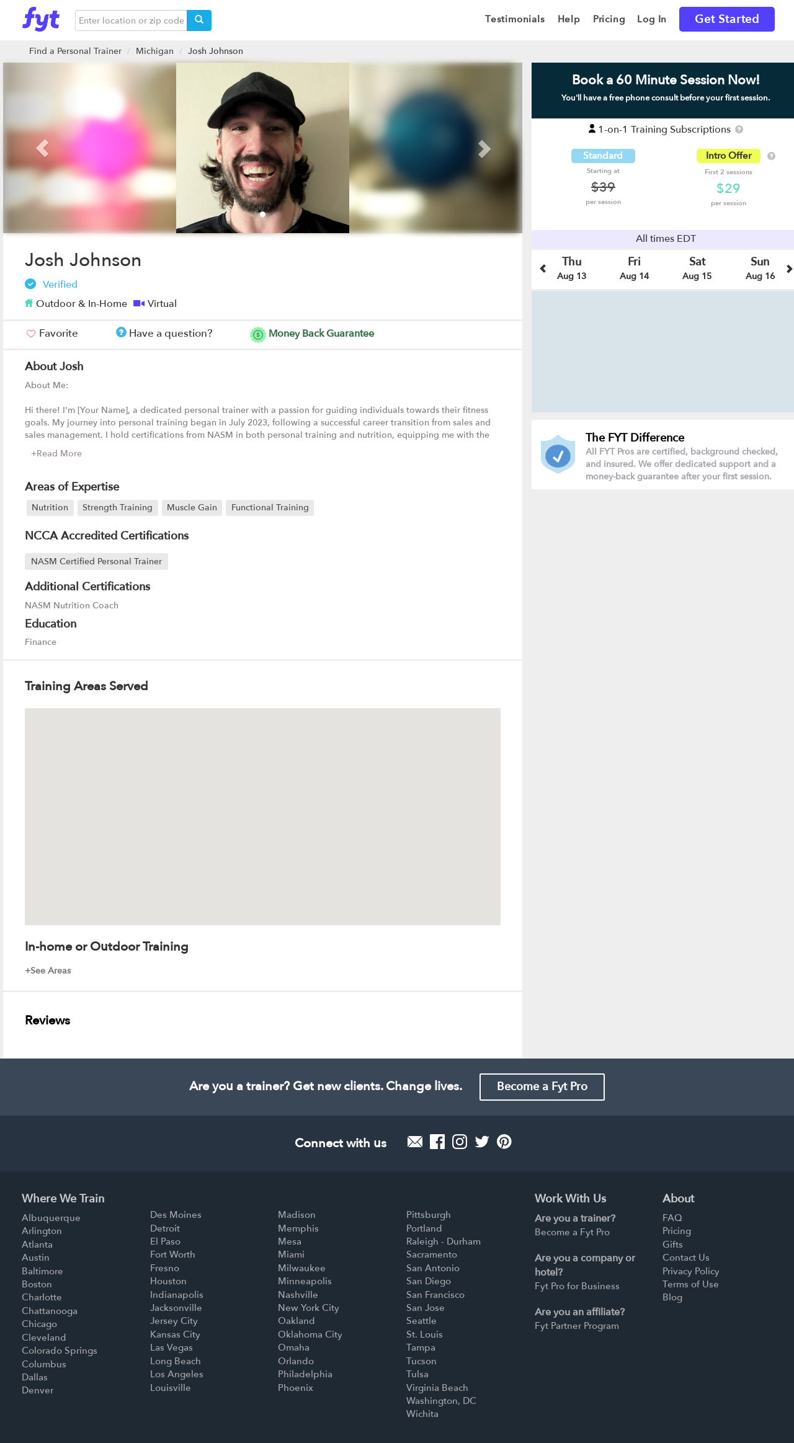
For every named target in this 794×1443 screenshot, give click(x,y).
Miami (291, 1254)
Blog (672, 1297)
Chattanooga (50, 1311)
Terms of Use (690, 1284)
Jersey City (174, 1321)
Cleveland (44, 1337)
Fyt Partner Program (577, 1326)
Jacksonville (176, 1308)
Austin (36, 1257)
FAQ (672, 1218)
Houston (168, 1281)
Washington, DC (441, 1401)
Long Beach (175, 1361)
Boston (37, 1284)
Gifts (672, 1244)
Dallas (35, 1377)
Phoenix (295, 1388)
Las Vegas (171, 1347)
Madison (297, 1215)
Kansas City (175, 1334)
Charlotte (42, 1297)
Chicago (39, 1324)
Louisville (170, 1388)
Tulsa (417, 1374)
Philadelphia (305, 1374)
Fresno (164, 1268)
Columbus (44, 1364)
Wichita (422, 1414)
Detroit (165, 1228)
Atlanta (37, 1244)
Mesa (289, 1241)
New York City (308, 1308)
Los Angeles (176, 1374)
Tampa (420, 1347)
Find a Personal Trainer (75, 51)
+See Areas (48, 971)
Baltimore (42, 1271)
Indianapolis (176, 1295)
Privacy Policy (691, 1271)
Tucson (421, 1361)
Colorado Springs (59, 1350)
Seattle (421, 1321)
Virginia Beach (437, 1388)
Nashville (298, 1295)
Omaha (294, 1347)
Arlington (42, 1231)
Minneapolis (305, 1281)
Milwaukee (302, 1268)
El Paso (165, 1241)
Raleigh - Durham (443, 1241)
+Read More (56, 454)
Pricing (676, 1231)
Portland (424, 1228)
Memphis (298, 1228)
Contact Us (686, 1257)
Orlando (296, 1361)
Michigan (155, 51)
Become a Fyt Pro (542, 1086)
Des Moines (176, 1215)
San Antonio (433, 1268)
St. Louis (424, 1334)
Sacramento (431, 1254)
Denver (37, 1390)
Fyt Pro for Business (577, 1286)
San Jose (425, 1308)
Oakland (296, 1321)
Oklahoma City (310, 1334)
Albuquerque (51, 1218)
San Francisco (435, 1295)
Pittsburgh (428, 1215)
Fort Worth (172, 1254)
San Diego (428, 1281)
